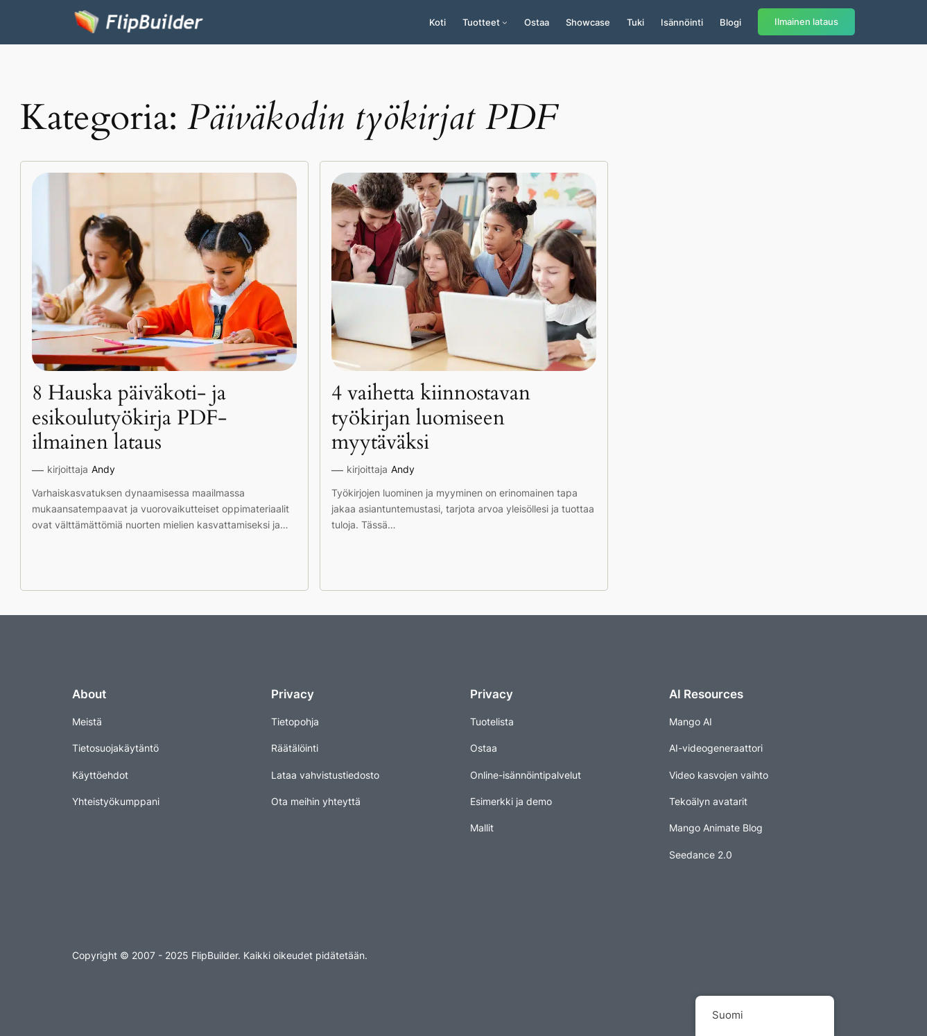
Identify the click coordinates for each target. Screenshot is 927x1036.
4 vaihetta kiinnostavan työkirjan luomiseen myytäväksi (430, 418)
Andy (103, 469)
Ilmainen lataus (806, 22)
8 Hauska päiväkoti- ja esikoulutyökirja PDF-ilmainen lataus (129, 418)
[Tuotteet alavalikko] (505, 22)
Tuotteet (481, 22)
